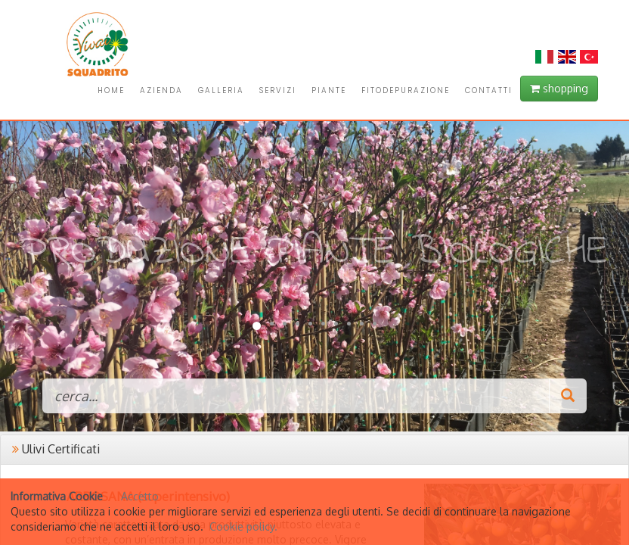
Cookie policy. (243, 526)
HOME (111, 90)
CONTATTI (489, 90)
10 (374, 323)
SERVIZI (277, 90)
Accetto (140, 496)
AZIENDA (161, 90)
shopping (559, 88)
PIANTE (328, 90)
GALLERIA (221, 90)
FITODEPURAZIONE (405, 90)
